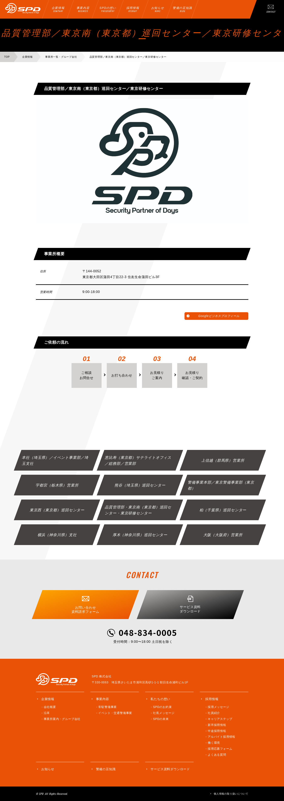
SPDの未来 (161, 719)
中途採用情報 (217, 731)
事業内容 (102, 699)
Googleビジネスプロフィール (218, 316)
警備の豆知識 (106, 769)
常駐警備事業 (107, 707)
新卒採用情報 (217, 725)
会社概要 (50, 707)
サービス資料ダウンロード (170, 769)
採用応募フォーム (220, 748)
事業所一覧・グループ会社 (61, 56)
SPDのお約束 (162, 707)
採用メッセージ (218, 707)
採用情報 (211, 699)
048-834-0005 (148, 632)
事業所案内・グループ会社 (62, 719)
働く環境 (214, 742)
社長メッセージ (164, 713)
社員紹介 (214, 713)
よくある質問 (217, 754)
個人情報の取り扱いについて (231, 793)
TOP (7, 56)
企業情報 (27, 56)
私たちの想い (160, 699)
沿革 (47, 713)
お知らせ (47, 769)
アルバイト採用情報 (221, 736)
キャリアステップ (220, 719)
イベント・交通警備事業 (115, 713)
